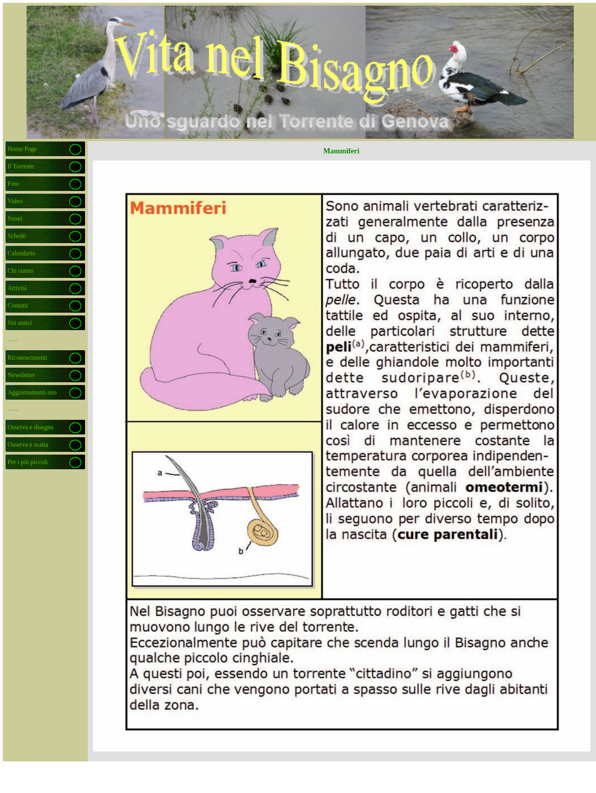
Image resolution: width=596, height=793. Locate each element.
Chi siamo (20, 270)
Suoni (15, 218)
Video (15, 201)
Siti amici (20, 322)
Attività (17, 288)
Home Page (22, 148)
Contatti (18, 305)
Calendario (21, 253)
